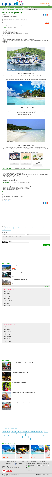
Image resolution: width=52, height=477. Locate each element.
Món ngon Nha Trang (11, 431)
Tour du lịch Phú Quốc (8, 443)
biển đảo (4, 431)
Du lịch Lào (6, 333)
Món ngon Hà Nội (41, 431)
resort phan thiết (33, 435)
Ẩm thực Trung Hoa (6, 433)
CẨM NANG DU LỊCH (34, 461)
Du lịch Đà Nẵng (7, 305)
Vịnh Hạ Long (19, 431)
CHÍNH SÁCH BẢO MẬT (18, 463)
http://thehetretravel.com (7, 200)
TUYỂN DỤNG (46, 463)
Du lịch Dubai (6, 327)
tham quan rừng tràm (25, 438)
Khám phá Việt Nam (19, 9)
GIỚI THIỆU (42, 461)
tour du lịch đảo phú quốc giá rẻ (28, 227)
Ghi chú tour (26, 182)
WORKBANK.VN (46, 474)
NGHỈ (27, 461)
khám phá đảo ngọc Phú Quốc (41, 227)
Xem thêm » (47, 286)
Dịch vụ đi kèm (12, 27)
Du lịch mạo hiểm (26, 431)
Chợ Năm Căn (44, 435)
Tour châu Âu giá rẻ (14, 433)
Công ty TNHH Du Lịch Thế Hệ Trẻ (10, 16)
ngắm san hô (22, 433)
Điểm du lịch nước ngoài (9, 324)
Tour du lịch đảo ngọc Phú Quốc (31, 9)
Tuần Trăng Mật (40, 433)
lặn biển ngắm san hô (6, 229)
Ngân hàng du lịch (8, 7)
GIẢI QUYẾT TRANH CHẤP (30, 463)
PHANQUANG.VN (38, 474)
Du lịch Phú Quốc (7, 298)
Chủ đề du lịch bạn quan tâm (9, 428)
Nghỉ (23, 7)
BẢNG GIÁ (39, 463)
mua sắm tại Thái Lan (21, 435)
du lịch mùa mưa (34, 431)
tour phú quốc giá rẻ (17, 227)
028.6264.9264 (45, 3)
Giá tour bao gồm (6, 168)
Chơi (18, 7)
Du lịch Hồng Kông (7, 331)
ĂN (18, 461)
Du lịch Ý (5, 326)
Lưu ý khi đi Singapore (7, 435)
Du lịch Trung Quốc (7, 341)
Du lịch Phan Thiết (7, 296)
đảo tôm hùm (5, 438)
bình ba (39, 435)
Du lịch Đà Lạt (6, 303)
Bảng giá (4, 27)
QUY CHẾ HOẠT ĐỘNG (7, 463)
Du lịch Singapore (7, 336)
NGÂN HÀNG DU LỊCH (11, 461)
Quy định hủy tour (6, 182)
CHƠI (23, 461)
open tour (27, 433)
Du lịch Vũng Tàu (7, 301)
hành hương (33, 433)
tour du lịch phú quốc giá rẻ (7, 227)
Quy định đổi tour (17, 182)
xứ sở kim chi (11, 438)
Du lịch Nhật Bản (7, 334)
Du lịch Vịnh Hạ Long (8, 300)
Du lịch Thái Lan (7, 338)
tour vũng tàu (33, 438)
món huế (45, 433)
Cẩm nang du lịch (30, 7)
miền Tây (14, 435)
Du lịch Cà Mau (6, 293)
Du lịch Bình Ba (7, 291)
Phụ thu (29, 168)
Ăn (14, 7)
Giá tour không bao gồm (19, 168)
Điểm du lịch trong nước (9, 289)
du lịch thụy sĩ (17, 438)
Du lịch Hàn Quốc (7, 329)
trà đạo (28, 435)
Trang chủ (4, 9)
